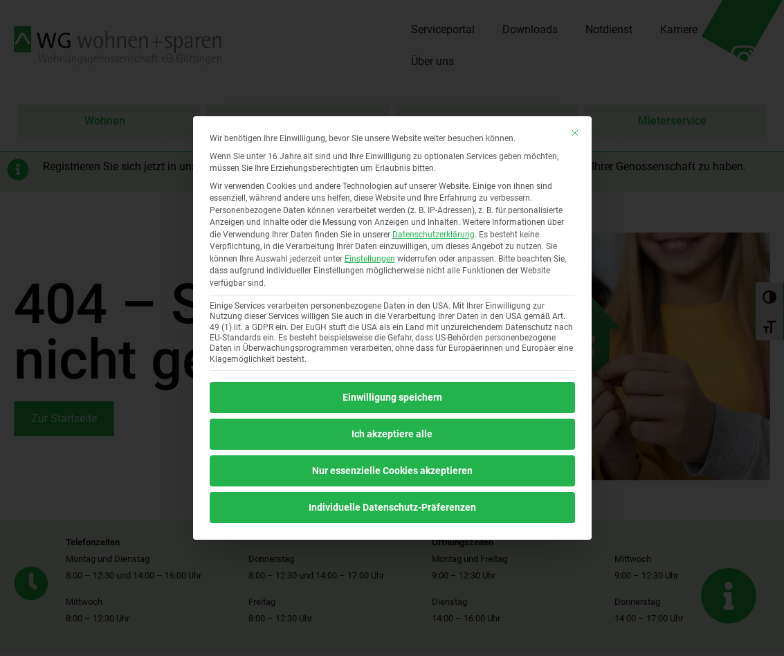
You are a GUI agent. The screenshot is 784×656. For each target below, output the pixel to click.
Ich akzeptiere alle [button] (392, 433)
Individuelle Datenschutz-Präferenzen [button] (392, 507)
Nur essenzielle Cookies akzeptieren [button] (392, 470)
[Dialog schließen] (575, 133)
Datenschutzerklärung (433, 234)
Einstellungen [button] (370, 259)
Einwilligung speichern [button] (392, 397)
